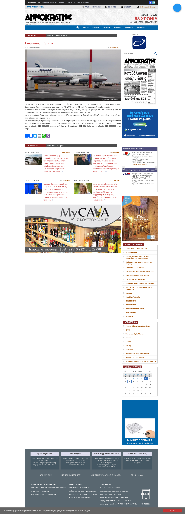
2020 (125, 374)
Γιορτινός (129, 338)
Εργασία (43, 32)
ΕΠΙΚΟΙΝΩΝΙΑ (136, 475)
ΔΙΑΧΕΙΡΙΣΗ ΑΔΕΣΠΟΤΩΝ (135, 268)
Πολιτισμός (117, 27)
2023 (137, 374)
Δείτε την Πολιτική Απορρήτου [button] (81, 511)
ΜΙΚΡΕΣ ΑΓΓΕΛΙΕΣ (140, 440)
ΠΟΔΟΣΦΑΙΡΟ (131, 301)
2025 (145, 374)
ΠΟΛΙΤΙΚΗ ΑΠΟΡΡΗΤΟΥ (71, 475)
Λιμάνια (128, 342)
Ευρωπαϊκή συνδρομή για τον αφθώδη (140, 283)
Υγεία (65, 32)
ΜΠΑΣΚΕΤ (129, 317)
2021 (129, 374)
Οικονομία (106, 27)
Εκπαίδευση (141, 27)
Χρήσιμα (73, 32)
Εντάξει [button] (172, 511)
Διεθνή (82, 32)
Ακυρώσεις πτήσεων (39, 43)
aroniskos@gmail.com (139, 164)
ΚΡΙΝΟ (128, 330)
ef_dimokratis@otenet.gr (147, 7)
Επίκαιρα (129, 293)
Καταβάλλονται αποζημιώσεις (136, 248)
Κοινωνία (95, 27)
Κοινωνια (114, 47)
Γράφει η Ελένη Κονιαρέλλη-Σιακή (138, 326)
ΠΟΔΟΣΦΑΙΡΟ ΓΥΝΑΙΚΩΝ (135, 309)
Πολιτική (86, 27)
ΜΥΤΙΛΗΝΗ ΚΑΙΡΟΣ (140, 409)
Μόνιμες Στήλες (31, 32)
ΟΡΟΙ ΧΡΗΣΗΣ (45, 475)
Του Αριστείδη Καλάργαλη (135, 334)
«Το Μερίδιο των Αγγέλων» (135, 279)
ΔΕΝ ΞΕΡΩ (129, 350)
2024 (141, 374)
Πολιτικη (66, 181)
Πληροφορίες (93, 32)
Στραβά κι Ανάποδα (133, 297)
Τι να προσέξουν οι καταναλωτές (137, 276)
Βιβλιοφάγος (54, 32)
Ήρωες (128, 346)
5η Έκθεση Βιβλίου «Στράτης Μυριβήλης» (141, 361)
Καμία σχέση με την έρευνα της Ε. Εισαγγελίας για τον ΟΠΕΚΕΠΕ (138, 257)
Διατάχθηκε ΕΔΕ (131, 252)
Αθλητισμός (129, 27)
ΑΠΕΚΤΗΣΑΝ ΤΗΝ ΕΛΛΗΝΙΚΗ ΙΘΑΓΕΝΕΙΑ (141, 272)
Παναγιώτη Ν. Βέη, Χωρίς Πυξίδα (137, 353)
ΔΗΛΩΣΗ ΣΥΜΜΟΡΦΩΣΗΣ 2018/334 (106, 475)
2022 (133, 374)
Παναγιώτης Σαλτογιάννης (135, 357)
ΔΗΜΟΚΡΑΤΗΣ (33, 2)
